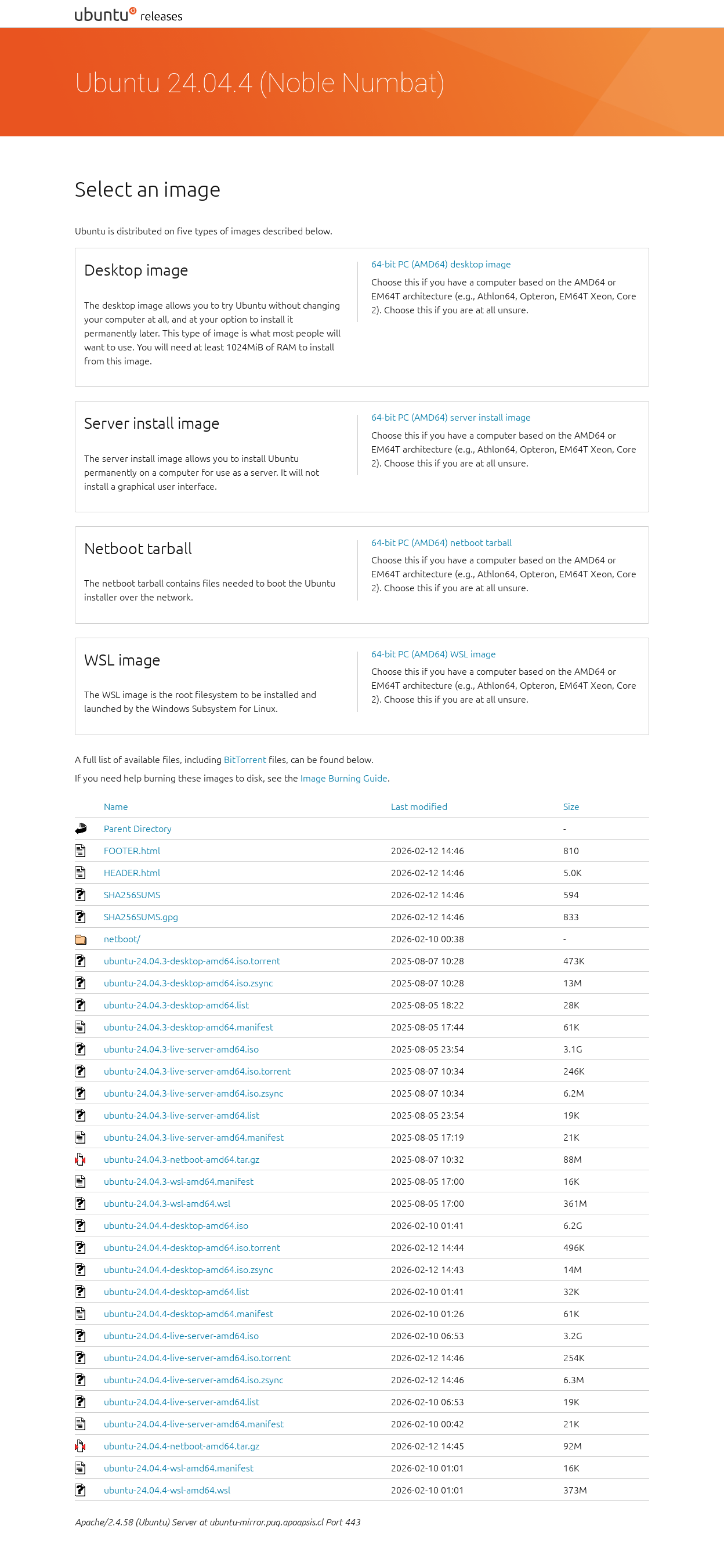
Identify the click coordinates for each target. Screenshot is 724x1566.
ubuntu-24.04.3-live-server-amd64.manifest (194, 1137)
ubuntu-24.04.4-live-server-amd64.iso (181, 1335)
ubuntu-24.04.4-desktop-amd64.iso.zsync (188, 1269)
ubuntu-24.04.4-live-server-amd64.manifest (194, 1424)
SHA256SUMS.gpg (141, 917)
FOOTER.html (132, 850)
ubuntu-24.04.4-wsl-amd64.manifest (179, 1468)
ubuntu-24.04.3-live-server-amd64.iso (181, 1049)
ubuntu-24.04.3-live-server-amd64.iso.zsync (193, 1093)
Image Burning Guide (344, 778)
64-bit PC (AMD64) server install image (451, 417)
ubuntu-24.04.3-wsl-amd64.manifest (179, 1181)
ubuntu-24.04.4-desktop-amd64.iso (176, 1225)
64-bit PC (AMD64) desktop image (441, 264)
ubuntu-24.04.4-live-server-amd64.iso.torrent (197, 1357)
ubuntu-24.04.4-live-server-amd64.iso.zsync (193, 1380)
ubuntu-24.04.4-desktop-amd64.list (176, 1291)
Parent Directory (138, 828)
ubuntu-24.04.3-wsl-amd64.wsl (167, 1203)
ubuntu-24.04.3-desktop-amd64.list (176, 1005)
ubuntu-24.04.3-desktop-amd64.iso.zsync (188, 983)
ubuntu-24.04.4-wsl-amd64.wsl (167, 1490)
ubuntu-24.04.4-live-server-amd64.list (181, 1402)
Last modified (419, 806)
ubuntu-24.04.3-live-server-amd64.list (181, 1115)
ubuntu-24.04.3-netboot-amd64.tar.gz (181, 1159)
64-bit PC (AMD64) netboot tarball (441, 542)
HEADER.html (132, 872)
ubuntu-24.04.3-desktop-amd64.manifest (188, 1027)
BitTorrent (245, 759)
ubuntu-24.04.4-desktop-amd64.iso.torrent (192, 1247)
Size (571, 806)
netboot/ (122, 939)
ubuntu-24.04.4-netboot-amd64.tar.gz (181, 1446)
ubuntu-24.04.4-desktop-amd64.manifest (188, 1313)
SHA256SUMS (132, 894)
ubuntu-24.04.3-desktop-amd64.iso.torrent (192, 961)
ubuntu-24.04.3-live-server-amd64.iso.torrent (197, 1071)
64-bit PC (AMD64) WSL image (433, 654)
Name (116, 806)
